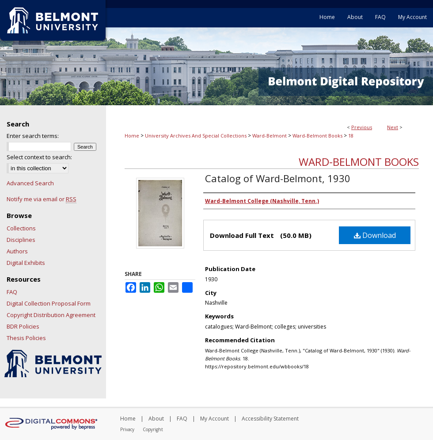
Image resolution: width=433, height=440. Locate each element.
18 (350, 135)
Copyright (153, 429)
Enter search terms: (33, 136)
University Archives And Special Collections (196, 135)
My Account (214, 418)
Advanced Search (30, 183)
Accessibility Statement (270, 418)
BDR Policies (23, 326)
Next (392, 127)
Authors (17, 251)
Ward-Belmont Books (317, 135)
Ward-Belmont (269, 135)
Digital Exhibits (26, 263)
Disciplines (21, 240)
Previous (361, 127)
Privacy (127, 429)
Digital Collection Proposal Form (49, 303)
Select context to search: (39, 157)
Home (132, 135)
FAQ (12, 292)
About (156, 418)
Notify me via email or (41, 199)
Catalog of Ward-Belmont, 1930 (277, 178)
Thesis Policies (26, 338)
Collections (21, 228)
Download (375, 235)
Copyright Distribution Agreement (51, 315)
